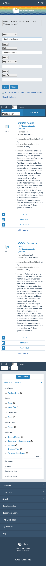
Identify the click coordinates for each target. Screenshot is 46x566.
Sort (3, 111)
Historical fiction (14, 437)
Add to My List (23, 230)
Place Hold (15, 224)
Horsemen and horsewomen (19, 441)
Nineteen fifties (14, 449)
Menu (6, 3)
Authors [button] (8, 466)
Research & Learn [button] (23, 513)
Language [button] (9, 461)
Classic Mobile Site (23, 560)
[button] (34, 112)
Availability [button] (9, 388)
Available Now (13, 393)
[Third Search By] (9, 61)
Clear (13, 87)
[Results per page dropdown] (14, 107)
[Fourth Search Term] (20, 79)
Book (10, 403)
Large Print (12, 407)
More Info (15, 219)
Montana (11, 445)
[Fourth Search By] (9, 75)
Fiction (10, 427)
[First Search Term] (20, 39)
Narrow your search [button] (12, 382)
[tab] (34, 112)
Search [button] (23, 499)
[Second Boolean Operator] (5, 57)
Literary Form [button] (10, 422)
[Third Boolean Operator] (5, 71)
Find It (14, 214)
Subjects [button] (8, 432)
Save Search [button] (23, 376)
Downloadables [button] (23, 506)
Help (4, 533)
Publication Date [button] (11, 471)
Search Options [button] (9, 97)
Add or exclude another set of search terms (22, 92)
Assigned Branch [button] (11, 476)
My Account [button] (23, 527)
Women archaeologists (16, 453)
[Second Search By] (9, 48)
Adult (10, 417)
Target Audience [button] (11, 412)
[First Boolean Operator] (5, 44)
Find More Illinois (9, 520)
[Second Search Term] (20, 52)
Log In (42, 3)
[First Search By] (9, 34)
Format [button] (7, 398)
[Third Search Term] (20, 66)
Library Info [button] (23, 492)
